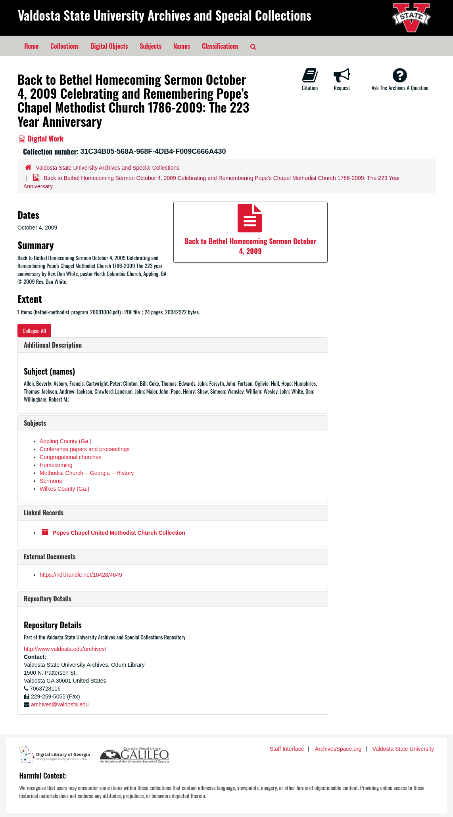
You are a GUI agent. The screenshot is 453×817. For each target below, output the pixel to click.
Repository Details (47, 598)
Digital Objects (109, 46)
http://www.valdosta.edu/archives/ (65, 649)
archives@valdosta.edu (60, 704)
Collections (64, 46)
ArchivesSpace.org (338, 749)
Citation (310, 79)
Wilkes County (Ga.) (64, 489)
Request (342, 79)
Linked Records (43, 512)
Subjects (151, 46)
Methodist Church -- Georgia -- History (87, 473)
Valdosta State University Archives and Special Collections (164, 15)
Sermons (51, 481)
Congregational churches (71, 457)
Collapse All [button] (34, 330)
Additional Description (53, 345)
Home (31, 46)
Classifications (220, 46)
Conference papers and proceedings (85, 449)
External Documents (49, 556)
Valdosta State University (403, 749)
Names (181, 46)
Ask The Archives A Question (400, 79)
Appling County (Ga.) (66, 441)
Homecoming (56, 465)
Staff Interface (287, 749)
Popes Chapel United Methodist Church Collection (119, 533)
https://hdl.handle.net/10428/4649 (81, 575)
